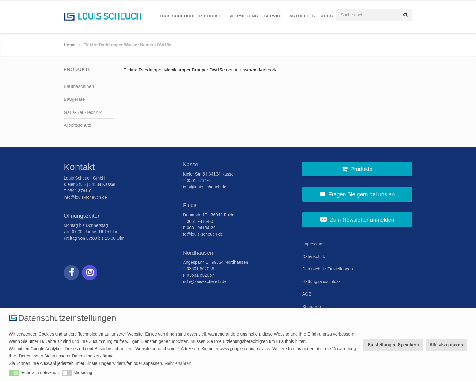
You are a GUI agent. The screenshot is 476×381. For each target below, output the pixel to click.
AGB (306, 294)
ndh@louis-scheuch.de (205, 281)
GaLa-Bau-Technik (83, 112)
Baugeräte (74, 99)
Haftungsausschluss (321, 281)
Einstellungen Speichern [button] (393, 344)
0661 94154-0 (200, 221)
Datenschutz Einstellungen (327, 269)
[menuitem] (175, 16)
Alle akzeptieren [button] (446, 344)
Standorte (311, 306)
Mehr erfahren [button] (177, 363)
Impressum (312, 243)
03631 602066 (200, 268)
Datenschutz (314, 256)
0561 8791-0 (79, 190)
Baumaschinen (79, 86)
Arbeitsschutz (77, 125)
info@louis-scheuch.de (85, 197)
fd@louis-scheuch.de (203, 234)
